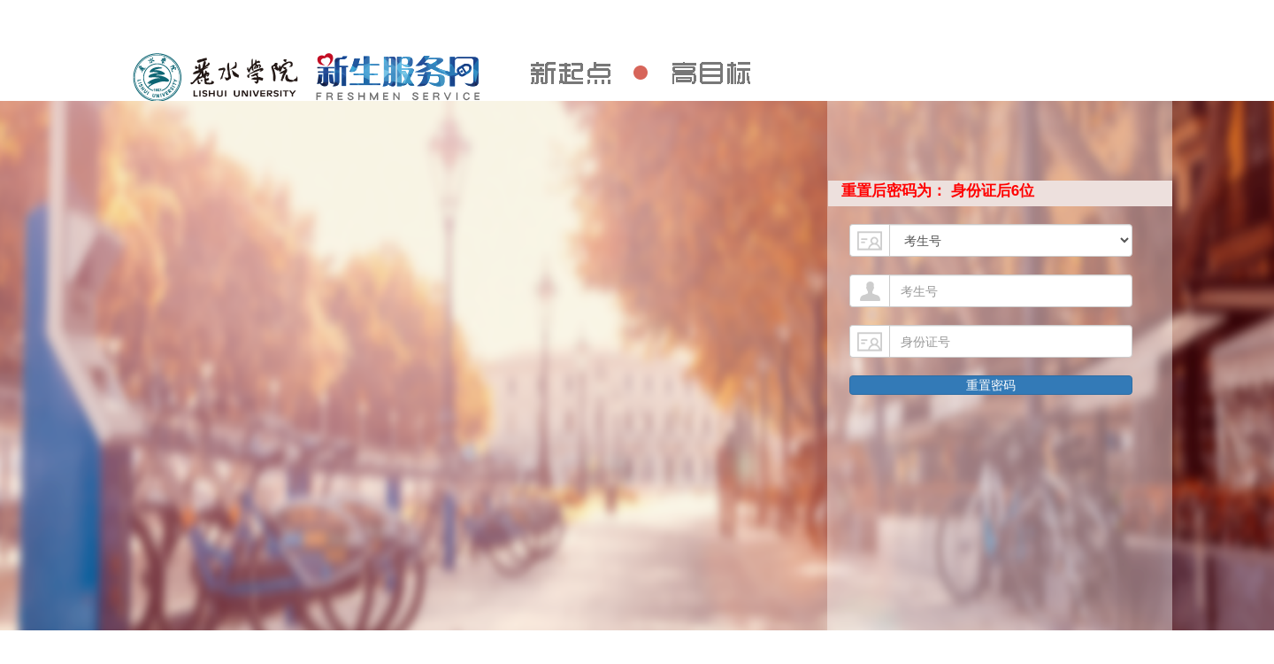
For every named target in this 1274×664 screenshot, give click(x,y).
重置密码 (991, 385)
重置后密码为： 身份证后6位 (937, 190)
